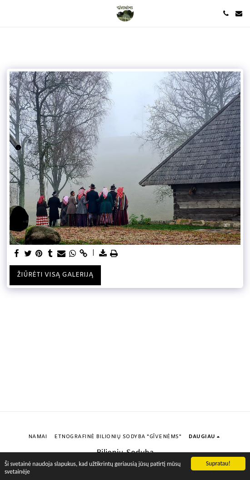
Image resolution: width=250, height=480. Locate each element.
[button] (10, 13)
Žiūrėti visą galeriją (55, 275)
